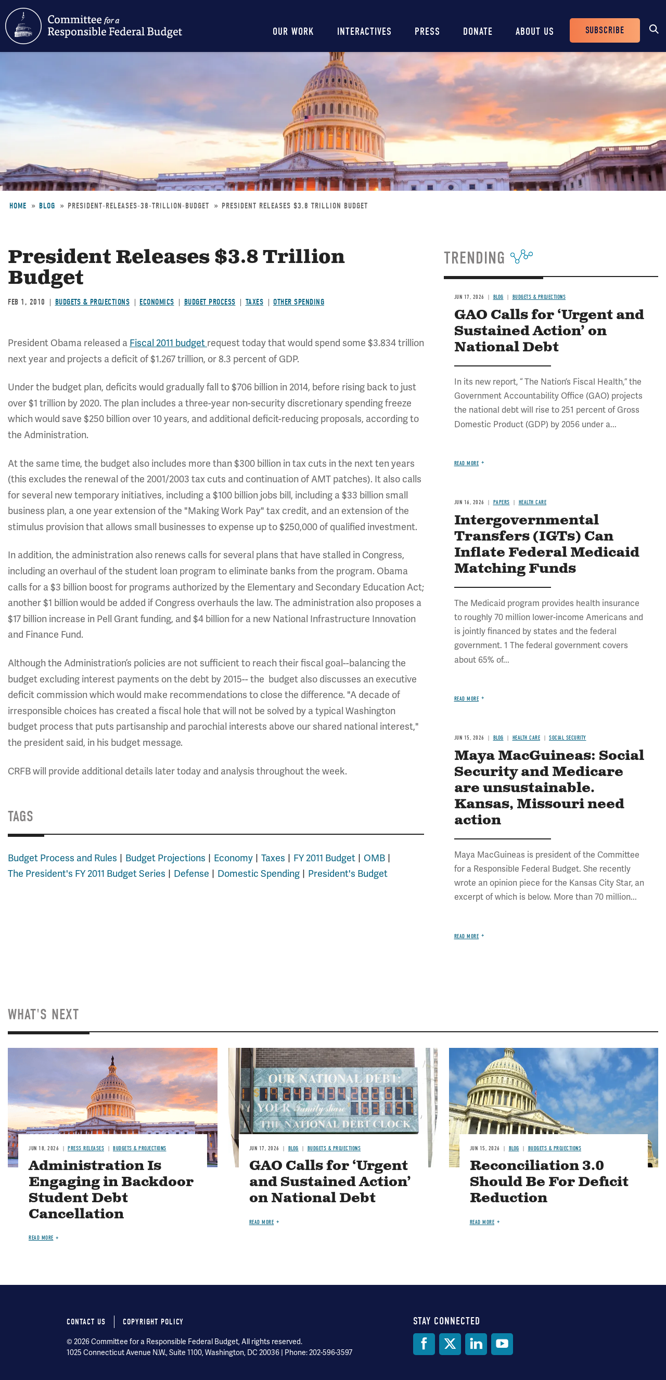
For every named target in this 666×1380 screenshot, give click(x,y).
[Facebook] (424, 1344)
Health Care (533, 502)
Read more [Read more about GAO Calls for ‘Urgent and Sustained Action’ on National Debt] (466, 463)
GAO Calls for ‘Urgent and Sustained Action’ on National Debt (549, 331)
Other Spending (298, 302)
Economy (233, 858)
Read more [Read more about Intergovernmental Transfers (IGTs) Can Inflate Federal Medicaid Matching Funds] (466, 698)
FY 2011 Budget (324, 858)
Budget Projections (165, 858)
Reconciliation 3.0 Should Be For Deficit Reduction (549, 1182)
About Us (535, 31)
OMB (374, 858)
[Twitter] (450, 1344)
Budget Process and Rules (62, 858)
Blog (47, 206)
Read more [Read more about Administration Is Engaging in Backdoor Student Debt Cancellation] (41, 1237)
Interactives (364, 31)
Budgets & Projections (92, 302)
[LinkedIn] (476, 1344)
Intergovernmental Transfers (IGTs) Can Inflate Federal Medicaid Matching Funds (546, 544)
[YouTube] (502, 1344)
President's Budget (348, 873)
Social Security (567, 737)
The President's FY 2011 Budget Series (86, 873)
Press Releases (86, 1148)
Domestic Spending (258, 873)
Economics (156, 302)
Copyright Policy (153, 1321)
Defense (191, 873)
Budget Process (210, 302)
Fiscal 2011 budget (168, 343)
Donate (478, 31)
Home (18, 206)
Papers (501, 502)
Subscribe (604, 30)
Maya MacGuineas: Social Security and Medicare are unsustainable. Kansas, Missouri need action (549, 788)
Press (427, 31)
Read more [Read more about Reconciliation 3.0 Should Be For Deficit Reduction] (482, 1222)
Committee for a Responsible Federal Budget (93, 26)
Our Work (293, 31)
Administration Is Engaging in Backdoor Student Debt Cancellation (111, 1190)
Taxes (255, 302)
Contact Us (86, 1321)
